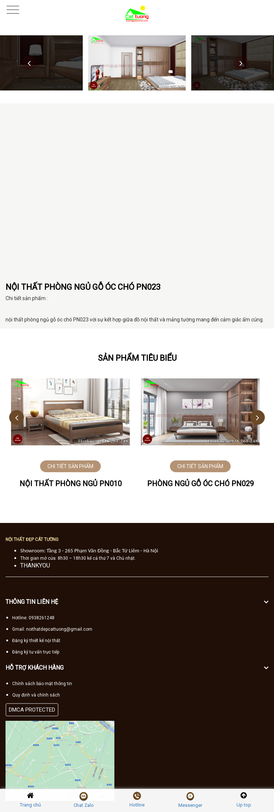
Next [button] (241, 63)
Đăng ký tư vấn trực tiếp (35, 652)
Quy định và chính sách (36, 695)
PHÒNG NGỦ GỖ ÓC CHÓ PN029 (200, 483)
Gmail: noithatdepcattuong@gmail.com (52, 629)
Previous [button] (29, 63)
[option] (137, 62)
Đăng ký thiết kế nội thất (36, 640)
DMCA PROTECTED (32, 709)
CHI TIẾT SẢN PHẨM (70, 466)
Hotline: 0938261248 (33, 617)
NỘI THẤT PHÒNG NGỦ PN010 (70, 483)
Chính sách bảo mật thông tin (42, 683)
